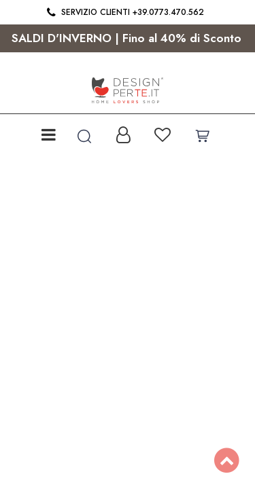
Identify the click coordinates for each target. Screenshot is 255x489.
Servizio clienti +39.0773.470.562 (124, 12)
